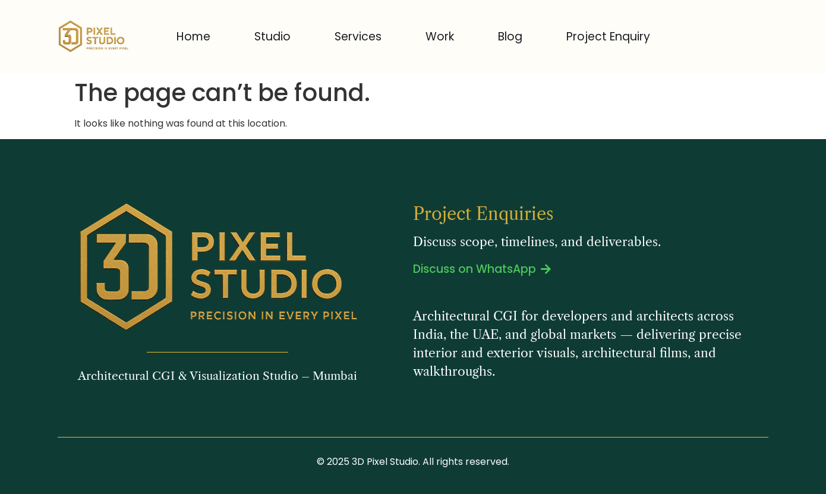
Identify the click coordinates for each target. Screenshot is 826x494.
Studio (272, 37)
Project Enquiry (608, 37)
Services (358, 37)
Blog (510, 37)
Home (193, 37)
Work (439, 37)
